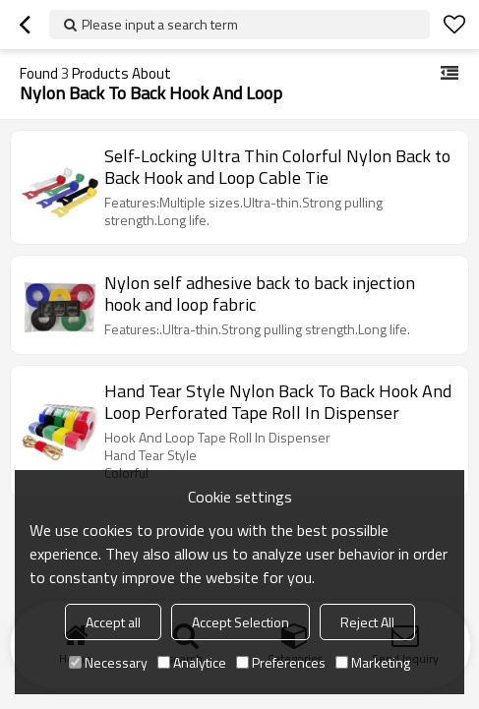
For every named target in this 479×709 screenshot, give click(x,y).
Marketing (372, 662)
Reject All (367, 622)
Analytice (191, 662)
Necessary (108, 662)
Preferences (281, 662)
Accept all (113, 622)
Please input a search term (160, 24)
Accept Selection (240, 622)
